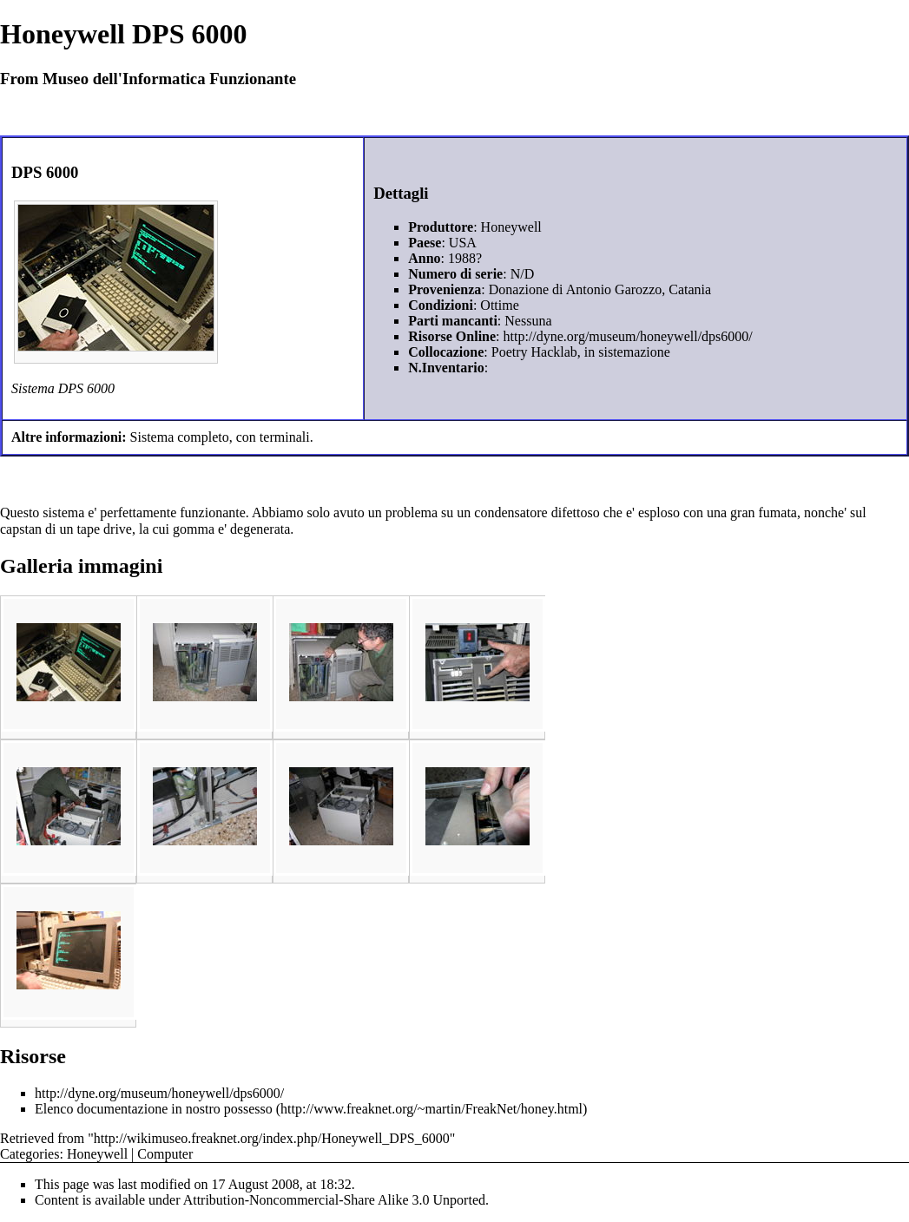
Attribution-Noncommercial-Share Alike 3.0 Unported (334, 1199)
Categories (29, 1153)
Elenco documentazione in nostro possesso (154, 1108)
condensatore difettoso (536, 512)
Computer (165, 1153)
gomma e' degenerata (231, 529)
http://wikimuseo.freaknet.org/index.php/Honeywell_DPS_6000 (272, 1138)
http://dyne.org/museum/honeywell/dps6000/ (628, 336)
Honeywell (97, 1153)
